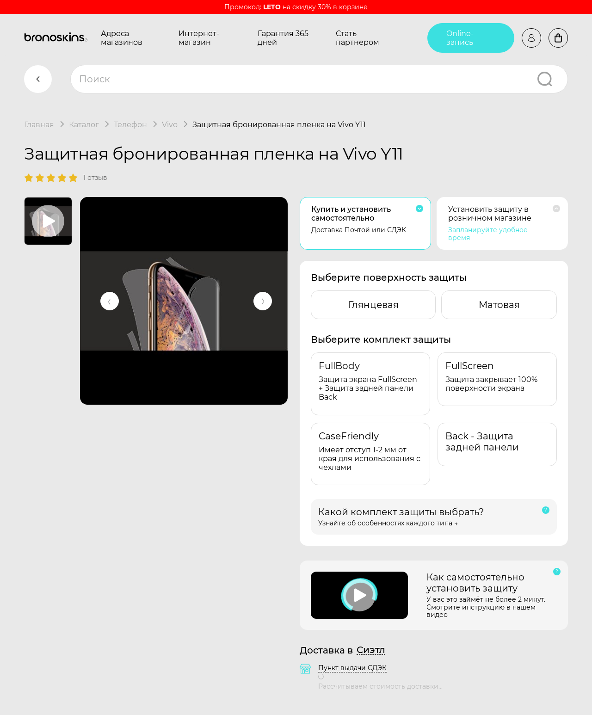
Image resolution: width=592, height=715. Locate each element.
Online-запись (460, 38)
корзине (353, 7)
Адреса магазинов (121, 38)
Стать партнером (357, 38)
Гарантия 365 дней (283, 38)
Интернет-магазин (199, 38)
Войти (531, 37)
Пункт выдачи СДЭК (352, 668)
